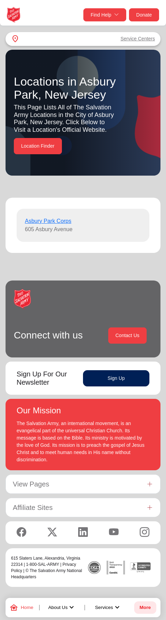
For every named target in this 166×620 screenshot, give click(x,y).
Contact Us (127, 335)
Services (108, 607)
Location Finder (38, 146)
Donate (144, 15)
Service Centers (137, 38)
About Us (62, 607)
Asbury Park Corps (48, 221)
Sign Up (116, 378)
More (145, 607)
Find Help (105, 15)
